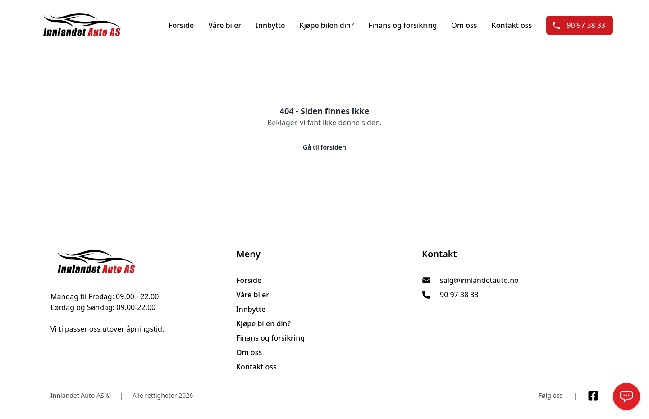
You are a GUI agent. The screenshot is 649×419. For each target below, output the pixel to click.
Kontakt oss (512, 25)
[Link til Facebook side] (593, 395)
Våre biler (224, 25)
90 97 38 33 (578, 25)
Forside (181, 25)
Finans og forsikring (402, 25)
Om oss (464, 25)
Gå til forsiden (324, 147)
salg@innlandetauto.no (479, 280)
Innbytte (270, 25)
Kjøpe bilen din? (326, 25)
